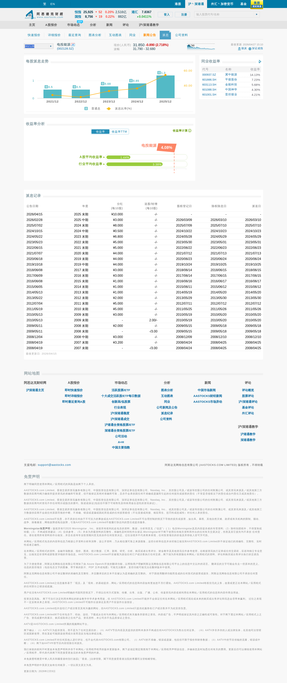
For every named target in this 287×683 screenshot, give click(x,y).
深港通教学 (248, 440)
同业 (167, 401)
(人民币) (125, 45)
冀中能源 (231, 74)
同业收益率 (210, 61)
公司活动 (121, 436)
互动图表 (167, 396)
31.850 (138, 45)
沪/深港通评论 (248, 401)
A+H (121, 442)
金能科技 (231, 84)
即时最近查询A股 (73, 401)
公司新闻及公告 (166, 407)
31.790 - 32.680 (144, 49)
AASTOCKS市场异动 (207, 401)
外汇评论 (248, 413)
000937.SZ (209, 74)
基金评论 (248, 407)
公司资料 (167, 419)
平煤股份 (231, 79)
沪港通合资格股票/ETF (121, 424)
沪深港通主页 (35, 390)
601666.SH (209, 79)
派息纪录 (167, 413)
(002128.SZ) (65, 48)
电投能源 (64, 44)
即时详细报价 (74, 396)
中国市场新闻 (208, 390)
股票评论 (248, 396)
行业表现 (121, 407)
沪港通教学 (248, 434)
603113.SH (209, 84)
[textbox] (227, 14)
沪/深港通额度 (121, 413)
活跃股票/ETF (121, 390)
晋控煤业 (231, 94)
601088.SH (209, 89)
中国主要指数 (121, 447)
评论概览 (248, 390)
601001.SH (209, 94)
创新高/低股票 (121, 401)
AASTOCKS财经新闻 (207, 396)
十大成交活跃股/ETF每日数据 (121, 396)
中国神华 (231, 89)
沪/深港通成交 (121, 419)
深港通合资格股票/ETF (121, 430)
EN (52, 4)
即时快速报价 (74, 390)
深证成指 (257, 48)
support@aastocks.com (54, 464)
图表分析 (167, 390)
